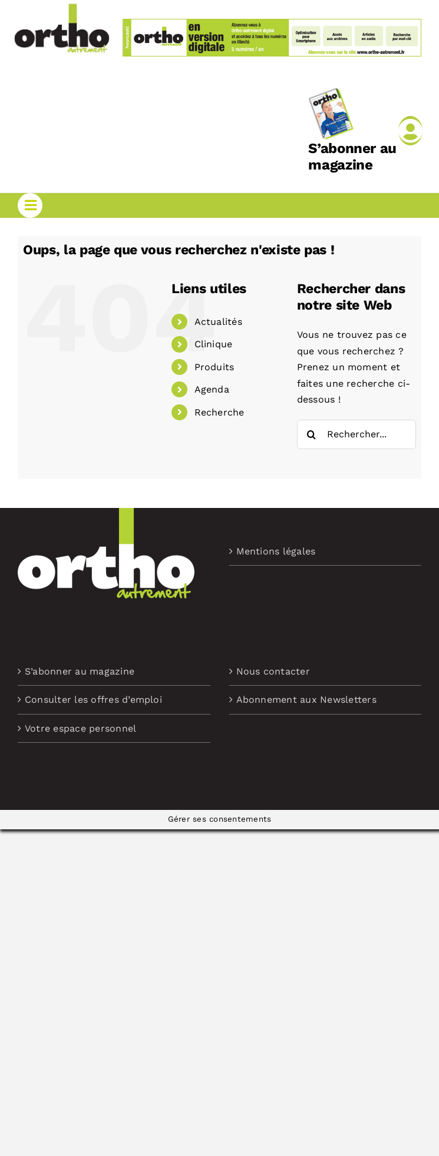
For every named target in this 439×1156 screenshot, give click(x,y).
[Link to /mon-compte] (410, 130)
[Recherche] (311, 434)
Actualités (218, 321)
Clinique (213, 344)
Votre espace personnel (80, 728)
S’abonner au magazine (352, 157)
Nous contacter (273, 671)
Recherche (219, 412)
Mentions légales (276, 551)
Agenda (211, 389)
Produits (214, 367)
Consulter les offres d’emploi (93, 699)
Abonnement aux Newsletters (306, 699)
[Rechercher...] (356, 434)
